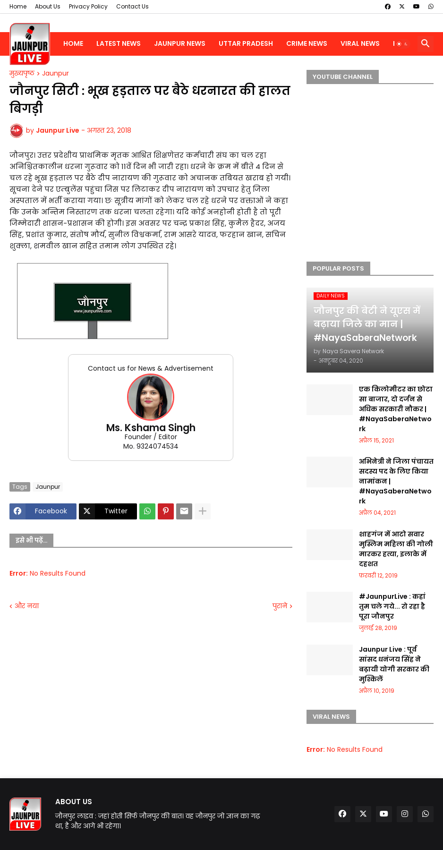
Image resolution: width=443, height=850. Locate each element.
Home (17, 6)
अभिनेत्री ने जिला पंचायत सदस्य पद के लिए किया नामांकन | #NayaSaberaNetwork (396, 481)
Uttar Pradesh (246, 43)
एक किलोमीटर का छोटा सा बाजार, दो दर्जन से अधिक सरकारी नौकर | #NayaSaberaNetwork (396, 409)
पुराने (280, 606)
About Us (47, 6)
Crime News (306, 43)
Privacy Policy (88, 6)
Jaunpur (55, 73)
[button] (402, 44)
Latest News (118, 43)
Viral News (360, 43)
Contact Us (132, 6)
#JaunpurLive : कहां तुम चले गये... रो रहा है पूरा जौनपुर (392, 606)
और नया (27, 606)
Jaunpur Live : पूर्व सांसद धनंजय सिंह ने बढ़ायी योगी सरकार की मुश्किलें (394, 664)
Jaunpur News (179, 43)
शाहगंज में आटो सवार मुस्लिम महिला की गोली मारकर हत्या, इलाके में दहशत (396, 549)
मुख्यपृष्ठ (21, 73)
